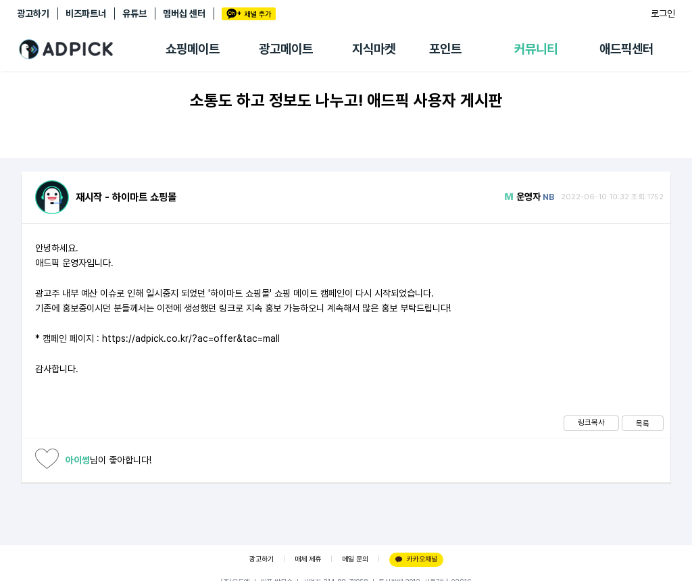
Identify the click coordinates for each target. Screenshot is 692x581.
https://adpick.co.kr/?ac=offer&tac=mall (191, 338)
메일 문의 (355, 559)
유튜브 (134, 13)
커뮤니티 (536, 49)
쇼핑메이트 (193, 49)
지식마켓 (373, 49)
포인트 (445, 49)
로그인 (663, 13)
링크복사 (591, 422)
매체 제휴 (308, 559)
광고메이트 (286, 49)
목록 (642, 423)
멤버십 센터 (184, 13)
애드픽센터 (626, 49)
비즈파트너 (86, 13)
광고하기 (33, 13)
